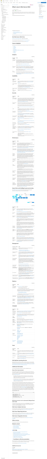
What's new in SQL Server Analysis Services (27, 409)
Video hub (15, 33)
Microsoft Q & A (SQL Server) (17, 432)
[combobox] (5, 5)
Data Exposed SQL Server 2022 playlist (18, 32)
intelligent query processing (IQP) (17, 189)
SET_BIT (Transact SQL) (19, 343)
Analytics (15, 46)
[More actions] (34, 4)
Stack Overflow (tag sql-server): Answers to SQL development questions (22, 434)
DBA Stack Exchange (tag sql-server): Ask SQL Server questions (21, 433)
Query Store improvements (24, 211)
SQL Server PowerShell (16, 426)
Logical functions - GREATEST (20, 335)
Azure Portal (39, 2)
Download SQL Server (43, 2)
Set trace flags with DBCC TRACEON (25, 303)
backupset (31, 90)
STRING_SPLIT (18, 336)
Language (15, 52)
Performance (15, 49)
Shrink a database (27, 271)
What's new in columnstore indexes (26, 151)
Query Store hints (18, 212)
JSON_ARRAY (18, 332)
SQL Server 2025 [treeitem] (4, 16)
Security (14, 48)
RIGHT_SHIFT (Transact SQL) (20, 341)
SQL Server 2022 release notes (17, 428)
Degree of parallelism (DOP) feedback (21, 236)
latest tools (27, 41)
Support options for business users (17, 436)
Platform (40, 13)
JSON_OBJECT (18, 331)
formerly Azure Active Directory (29, 111)
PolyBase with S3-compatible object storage (27, 69)
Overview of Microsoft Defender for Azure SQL (23, 101)
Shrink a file (31, 271)
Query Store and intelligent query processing (42, 11)
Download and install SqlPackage (22, 356)
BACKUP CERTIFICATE (21, 130)
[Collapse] (8, 4)
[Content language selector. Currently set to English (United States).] (4, 458)
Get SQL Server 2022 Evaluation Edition (16, 38)
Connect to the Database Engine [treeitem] (5, 14)
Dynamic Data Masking (27, 124)
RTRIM (17, 338)
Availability (15, 47)
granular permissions (21, 118)
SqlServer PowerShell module (17, 425)
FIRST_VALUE (18, 328)
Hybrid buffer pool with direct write (29, 297)
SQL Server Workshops (16, 427)
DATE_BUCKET (18, 325)
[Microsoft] (1, 0)
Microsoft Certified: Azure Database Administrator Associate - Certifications (20, 449)
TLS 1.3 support (29, 131)
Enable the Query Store (17, 374)
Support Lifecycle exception (26, 294)
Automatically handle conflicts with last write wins (22, 315)
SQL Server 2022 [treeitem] (4, 17)
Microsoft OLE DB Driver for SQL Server (23, 292)
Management (40, 12)
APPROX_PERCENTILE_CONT (20, 333)
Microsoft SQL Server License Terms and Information (19, 435)
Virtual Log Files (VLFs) (26, 163)
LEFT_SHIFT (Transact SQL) (20, 340)
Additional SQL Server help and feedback (18, 437)
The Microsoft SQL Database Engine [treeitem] (5, 13)
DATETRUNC (18, 337)
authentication (20, 111)
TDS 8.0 (26, 131)
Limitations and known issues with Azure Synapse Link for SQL (24, 65)
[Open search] (44, 0)
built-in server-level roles (21, 122)
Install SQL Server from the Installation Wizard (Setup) (24, 250)
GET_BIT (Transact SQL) (19, 342)
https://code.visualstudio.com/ (22, 358)
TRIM (17, 339)
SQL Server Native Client (19, 286)
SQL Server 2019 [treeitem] (4, 18)
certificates (30, 126)
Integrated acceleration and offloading (21, 301)
